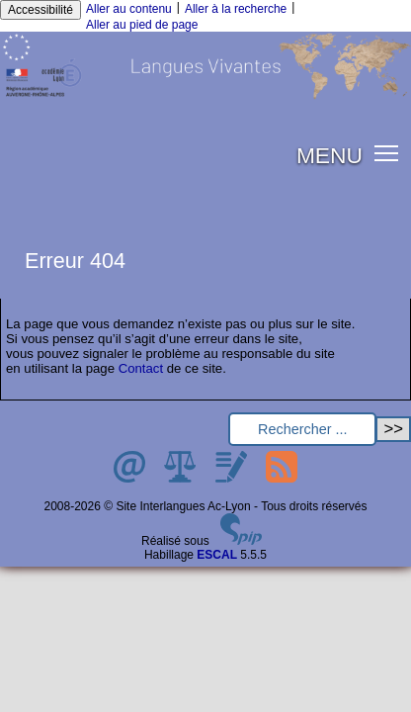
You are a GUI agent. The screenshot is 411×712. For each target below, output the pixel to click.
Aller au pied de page (142, 25)
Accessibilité (40, 10)
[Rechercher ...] (302, 429)
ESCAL (217, 555)
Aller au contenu (129, 9)
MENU (329, 155)
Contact (141, 368)
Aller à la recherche (236, 9)
